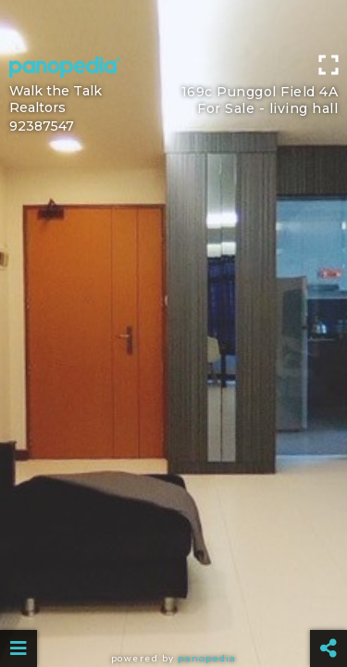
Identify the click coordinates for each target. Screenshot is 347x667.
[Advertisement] (173, 23)
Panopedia (207, 658)
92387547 (41, 126)
